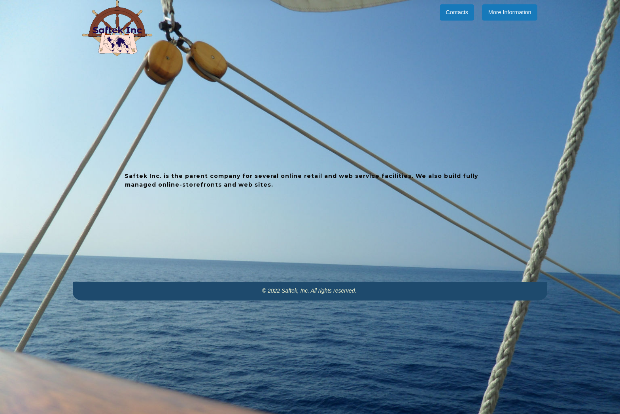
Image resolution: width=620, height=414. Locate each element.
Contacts (457, 12)
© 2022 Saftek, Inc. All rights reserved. (310, 290)
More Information (509, 12)
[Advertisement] (310, 356)
